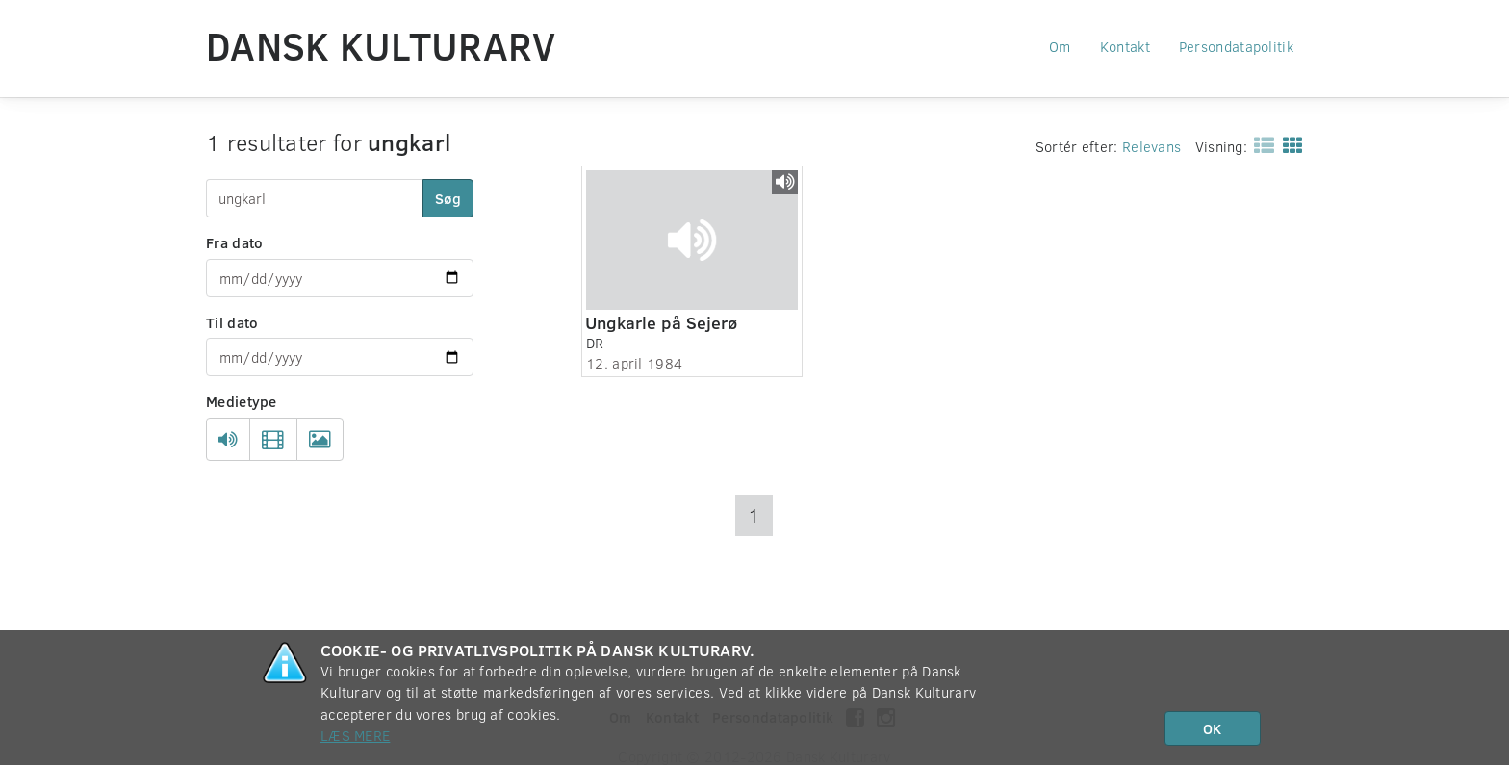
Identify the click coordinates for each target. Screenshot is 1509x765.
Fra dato (234, 242)
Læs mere (355, 735)
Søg (448, 198)
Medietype (241, 401)
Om (1060, 46)
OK (1212, 728)
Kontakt (1125, 46)
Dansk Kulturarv (381, 45)
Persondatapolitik (1236, 46)
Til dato (232, 322)
